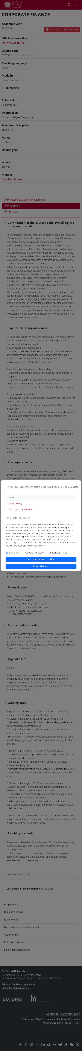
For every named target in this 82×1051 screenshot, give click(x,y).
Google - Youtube (34, 552)
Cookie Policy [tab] (15, 503)
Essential (14, 552)
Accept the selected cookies (41, 559)
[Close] (77, 483)
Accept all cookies (41, 566)
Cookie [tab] (11, 497)
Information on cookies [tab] (20, 509)
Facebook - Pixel (59, 552)
